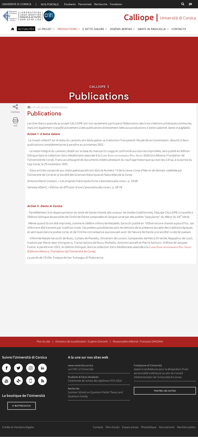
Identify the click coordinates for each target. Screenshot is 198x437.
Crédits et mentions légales (18, 427)
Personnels (85, 4)
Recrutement (167, 427)
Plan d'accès (113, 427)
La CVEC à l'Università (80, 369)
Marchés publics (186, 427)
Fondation (116, 4)
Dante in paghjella (152, 29)
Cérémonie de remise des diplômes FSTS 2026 (95, 380)
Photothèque (149, 427)
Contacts (178, 29)
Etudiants (70, 4)
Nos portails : (51, 4)
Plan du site (43, 341)
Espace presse (130, 427)
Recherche (100, 4)
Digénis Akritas (121, 29)
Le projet (45, 29)
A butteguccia (21, 406)
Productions (67, 29)
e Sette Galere (93, 29)
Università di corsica (16, 4)
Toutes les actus (165, 391)
